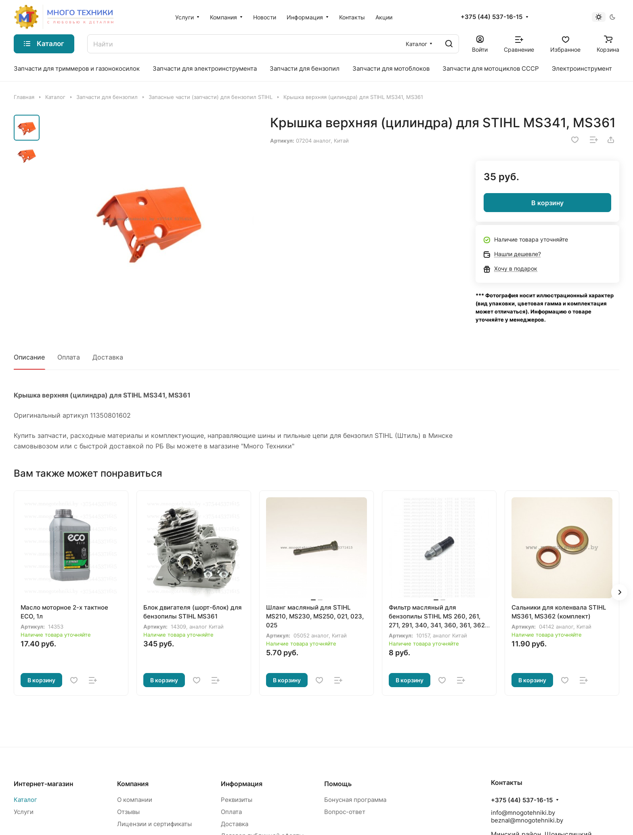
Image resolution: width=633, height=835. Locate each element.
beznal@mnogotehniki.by (527, 820)
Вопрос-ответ (344, 812)
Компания (133, 784)
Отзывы (128, 812)
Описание (29, 357)
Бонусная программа (355, 799)
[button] (619, 592)
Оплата (68, 357)
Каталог (25, 799)
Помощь (338, 784)
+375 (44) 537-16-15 (491, 17)
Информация (241, 784)
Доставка (107, 357)
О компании (134, 799)
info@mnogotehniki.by (523, 812)
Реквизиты (236, 799)
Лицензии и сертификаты (154, 824)
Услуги (24, 812)
